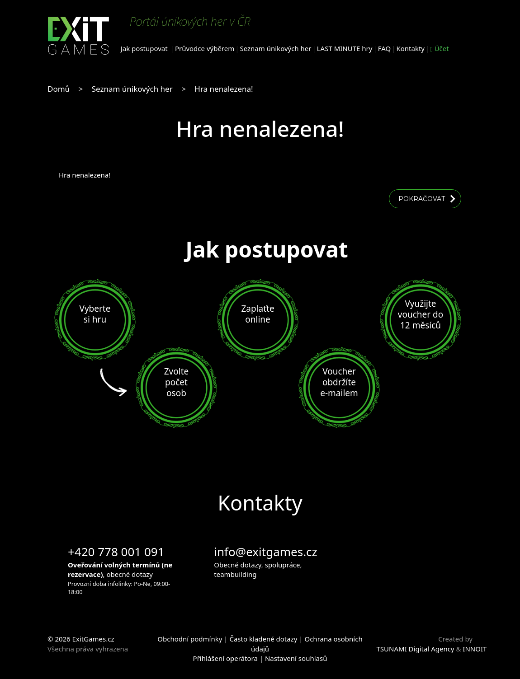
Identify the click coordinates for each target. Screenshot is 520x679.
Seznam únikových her (276, 48)
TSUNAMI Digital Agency (415, 648)
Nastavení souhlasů (296, 658)
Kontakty (410, 48)
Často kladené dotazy (263, 638)
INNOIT (475, 648)
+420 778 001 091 (116, 551)
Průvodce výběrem (204, 48)
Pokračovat (421, 199)
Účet (439, 48)
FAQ (384, 48)
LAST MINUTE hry (345, 48)
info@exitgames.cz (265, 551)
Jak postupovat (144, 48)
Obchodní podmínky (189, 638)
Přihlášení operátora (225, 658)
